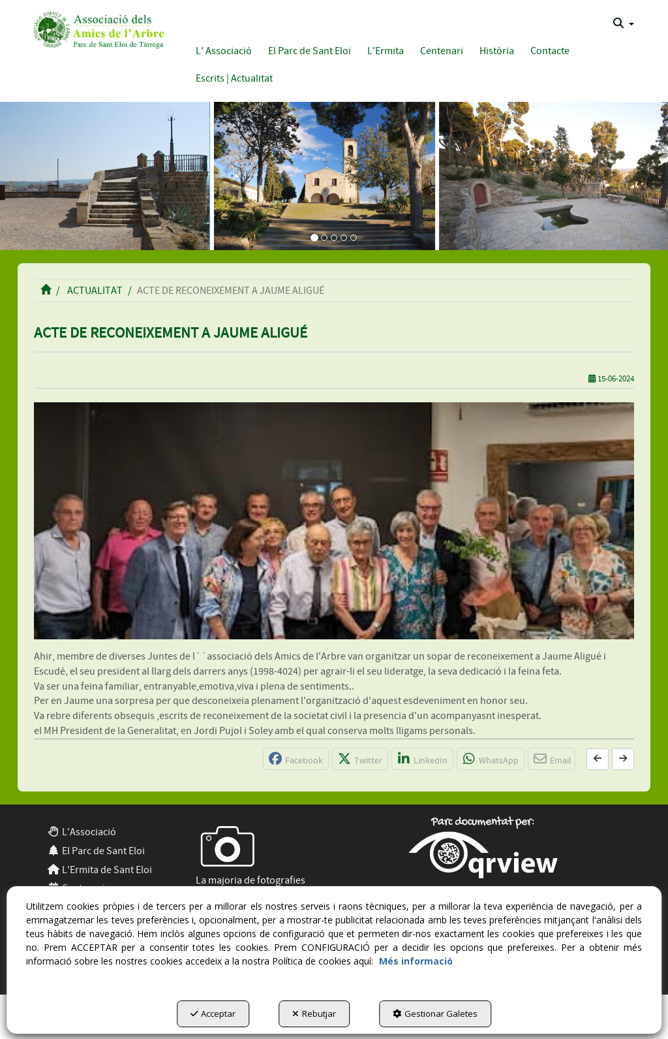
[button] (96, 28)
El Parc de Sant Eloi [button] (96, 850)
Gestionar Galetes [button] (435, 1013)
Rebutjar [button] (314, 1013)
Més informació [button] (416, 961)
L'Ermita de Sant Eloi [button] (99, 869)
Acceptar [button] (212, 1013)
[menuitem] (624, 23)
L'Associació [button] (81, 832)
